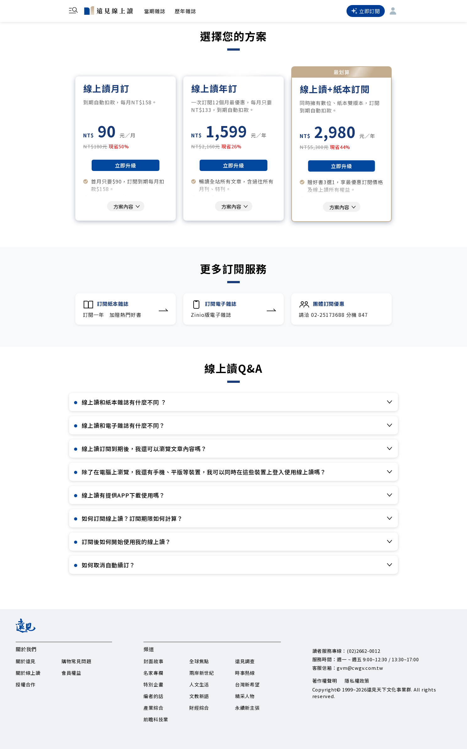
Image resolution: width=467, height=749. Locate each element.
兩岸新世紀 (201, 672)
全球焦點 (199, 661)
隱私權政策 (357, 680)
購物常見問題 (76, 661)
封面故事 (153, 661)
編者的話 (153, 696)
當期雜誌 (154, 11)
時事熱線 (245, 672)
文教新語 (199, 696)
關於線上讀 (28, 672)
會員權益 (71, 672)
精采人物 (245, 696)
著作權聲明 (324, 680)
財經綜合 (199, 707)
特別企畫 (153, 684)
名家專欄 (153, 672)
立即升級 (125, 165)
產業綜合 (153, 707)
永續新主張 (247, 707)
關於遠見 (25, 661)
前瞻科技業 (155, 719)
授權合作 (25, 684)
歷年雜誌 (185, 11)
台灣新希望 (247, 684)
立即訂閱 (365, 11)
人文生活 (199, 684)
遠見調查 (245, 661)
